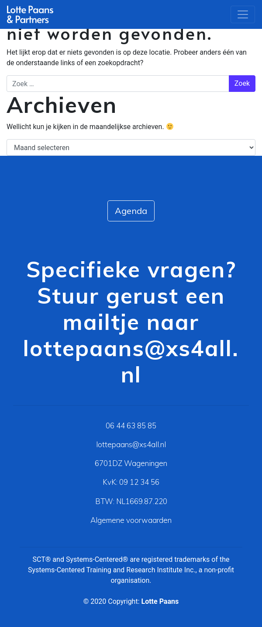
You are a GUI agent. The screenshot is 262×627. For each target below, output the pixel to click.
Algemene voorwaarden (131, 520)
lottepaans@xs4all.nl (131, 361)
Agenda (131, 210)
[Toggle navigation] (243, 14)
